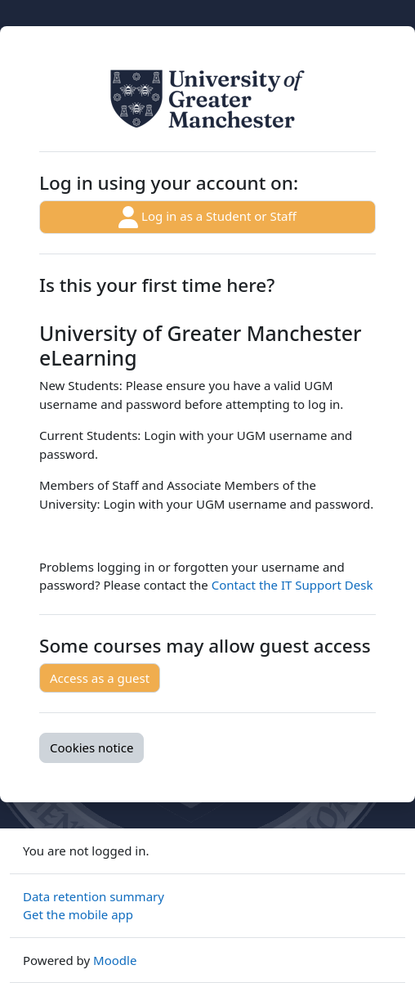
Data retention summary (93, 896)
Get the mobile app (78, 914)
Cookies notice (91, 747)
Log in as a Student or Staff (207, 217)
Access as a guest (99, 678)
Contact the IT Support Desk (292, 585)
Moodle (114, 960)
